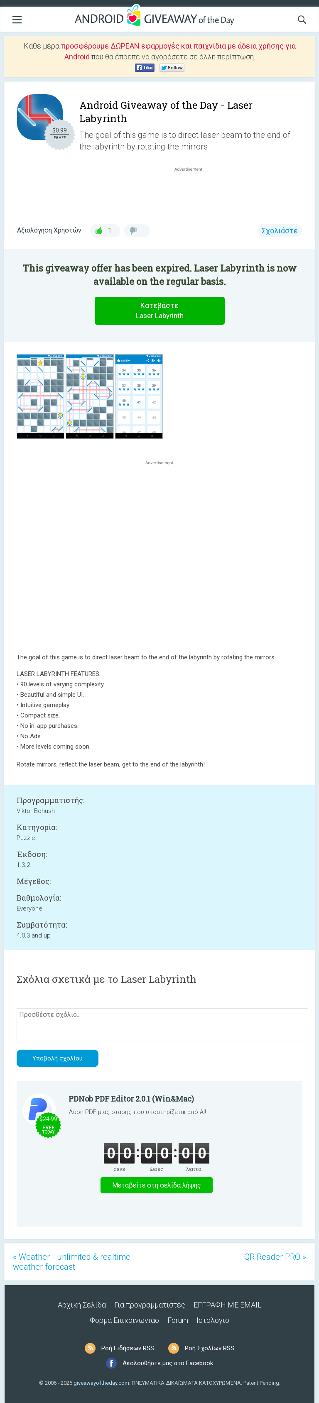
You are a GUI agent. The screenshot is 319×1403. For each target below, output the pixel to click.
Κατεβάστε (159, 311)
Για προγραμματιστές (149, 1304)
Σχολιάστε (280, 230)
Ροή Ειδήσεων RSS (127, 1348)
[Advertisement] (192, 193)
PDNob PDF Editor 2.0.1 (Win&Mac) (131, 1099)
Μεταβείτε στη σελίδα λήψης (156, 1185)
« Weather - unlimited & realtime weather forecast (71, 1262)
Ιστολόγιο (212, 1320)
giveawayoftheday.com (101, 1383)
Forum (177, 1320)
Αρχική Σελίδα (82, 1304)
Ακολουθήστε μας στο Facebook (168, 1363)
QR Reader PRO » (275, 1257)
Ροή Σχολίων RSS (209, 1348)
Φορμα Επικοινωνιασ (124, 1320)
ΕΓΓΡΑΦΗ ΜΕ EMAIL (228, 1304)
